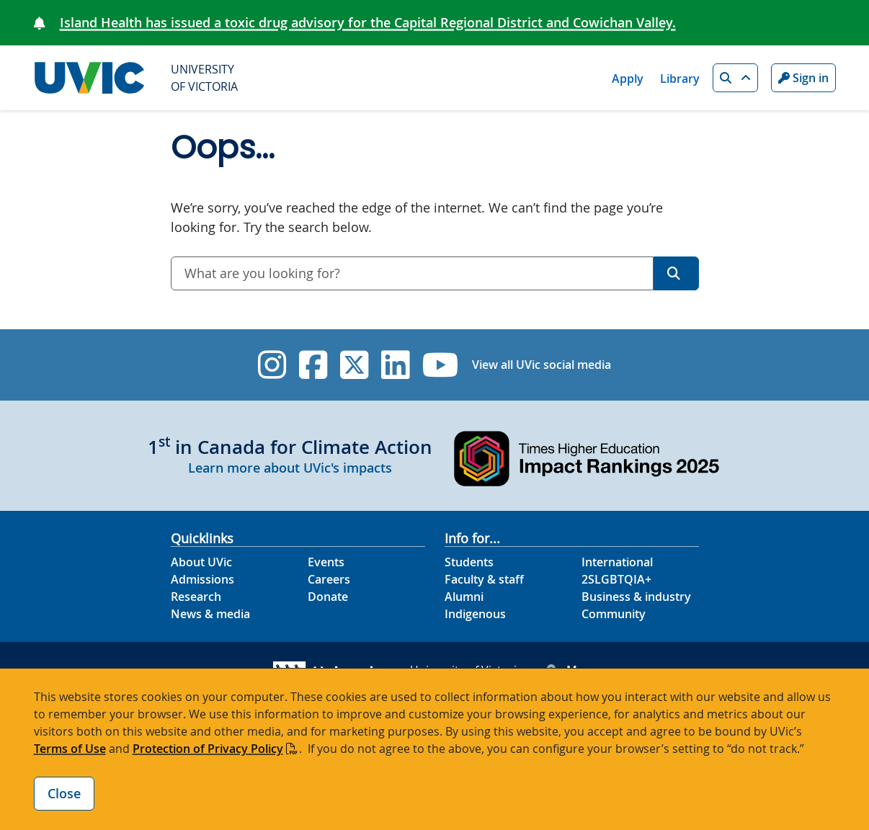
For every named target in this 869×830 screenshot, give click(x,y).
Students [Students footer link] (469, 562)
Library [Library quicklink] (680, 78)
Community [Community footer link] (613, 614)
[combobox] (412, 273)
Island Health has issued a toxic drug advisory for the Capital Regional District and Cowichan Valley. (368, 22)
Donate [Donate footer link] (328, 596)
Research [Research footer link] (196, 596)
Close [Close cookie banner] (64, 793)
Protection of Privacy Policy (208, 749)
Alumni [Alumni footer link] (464, 596)
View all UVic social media (541, 364)
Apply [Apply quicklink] (627, 78)
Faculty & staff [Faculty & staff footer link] (484, 579)
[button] (735, 77)
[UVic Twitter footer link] (354, 365)
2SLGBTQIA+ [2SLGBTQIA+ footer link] (616, 579)
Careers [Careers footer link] (329, 579)
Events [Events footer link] (326, 562)
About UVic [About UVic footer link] (201, 562)
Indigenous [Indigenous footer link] (475, 614)
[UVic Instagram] (272, 365)
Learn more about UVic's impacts (290, 467)
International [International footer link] (617, 562)
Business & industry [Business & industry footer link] (636, 596)
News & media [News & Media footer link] (210, 614)
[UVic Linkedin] (395, 365)
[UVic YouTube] (440, 365)
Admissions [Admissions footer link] (202, 579)
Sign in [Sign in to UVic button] (803, 78)
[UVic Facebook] (313, 365)
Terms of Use (70, 749)
